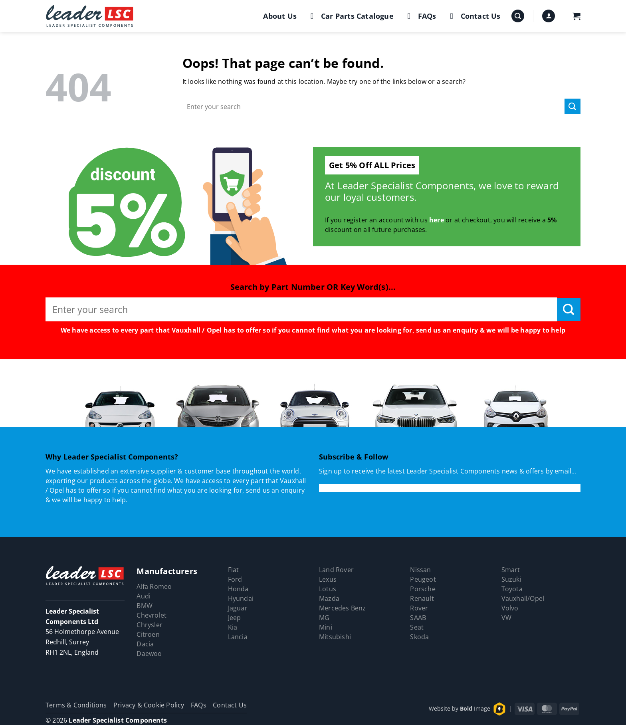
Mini (325, 627)
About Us (280, 16)
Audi (144, 596)
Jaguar (238, 608)
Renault (422, 598)
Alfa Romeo (154, 586)
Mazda (329, 598)
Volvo (510, 608)
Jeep (234, 617)
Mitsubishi (335, 636)
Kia (233, 627)
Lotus (327, 588)
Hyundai (241, 598)
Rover (419, 608)
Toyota (512, 588)
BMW (145, 605)
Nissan (420, 569)
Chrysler (149, 624)
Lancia (238, 636)
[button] (517, 16)
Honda (238, 588)
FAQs (420, 16)
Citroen (148, 634)
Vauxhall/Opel (523, 598)
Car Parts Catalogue (350, 16)
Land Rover (336, 569)
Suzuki (511, 579)
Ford (235, 579)
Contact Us (474, 16)
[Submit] (572, 106)
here (436, 220)
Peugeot (423, 579)
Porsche (422, 588)
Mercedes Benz (342, 608)
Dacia (145, 644)
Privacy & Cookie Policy (148, 705)
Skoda (419, 636)
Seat (417, 627)
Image (475, 708)
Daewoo (149, 653)
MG (324, 617)
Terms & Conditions (76, 705)
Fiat (233, 569)
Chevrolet (151, 615)
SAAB (418, 617)
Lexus (328, 579)
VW (506, 617)
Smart (510, 569)
